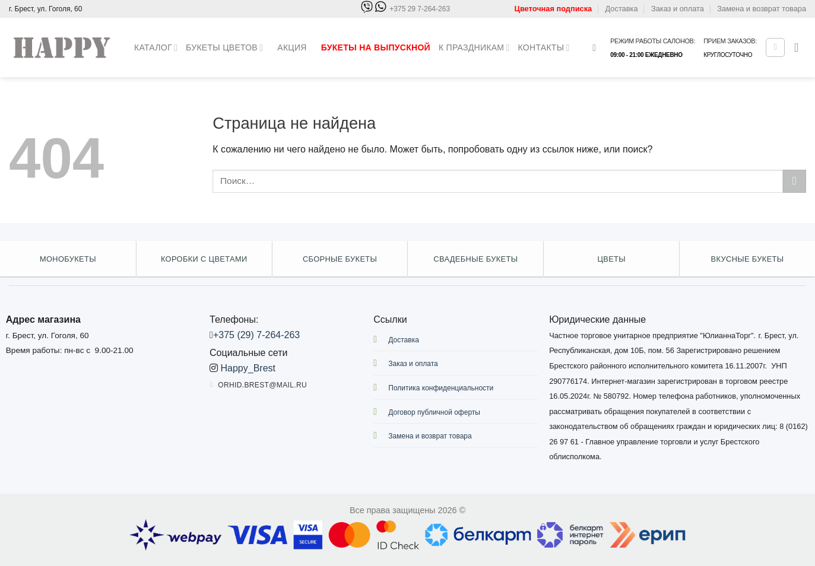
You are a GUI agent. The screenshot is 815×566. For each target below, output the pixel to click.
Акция (291, 47)
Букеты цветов (224, 47)
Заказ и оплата (677, 8)
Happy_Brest (248, 368)
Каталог (155, 47)
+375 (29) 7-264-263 (256, 335)
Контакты (544, 47)
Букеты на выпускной (375, 47)
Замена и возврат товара (761, 8)
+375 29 (419, 9)
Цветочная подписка (553, 8)
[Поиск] (597, 47)
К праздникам (474, 47)
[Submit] (794, 181)
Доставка (621, 8)
